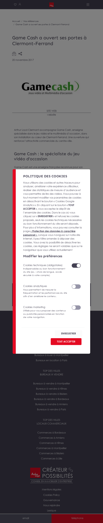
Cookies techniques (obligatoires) (45, 270)
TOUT (66, 341)
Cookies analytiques (45, 291)
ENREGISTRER (68, 333)
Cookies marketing (45, 312)
